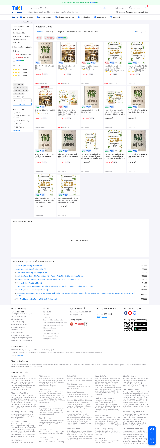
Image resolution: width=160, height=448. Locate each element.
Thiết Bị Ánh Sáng (135, 416)
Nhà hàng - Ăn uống (105, 421)
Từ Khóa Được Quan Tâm (133, 429)
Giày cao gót (43, 409)
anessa (116, 364)
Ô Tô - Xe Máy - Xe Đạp (104, 429)
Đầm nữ (46, 378)
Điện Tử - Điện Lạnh (131, 376)
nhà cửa (63, 12)
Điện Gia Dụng (16, 440)
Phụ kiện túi (59, 434)
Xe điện (114, 431)
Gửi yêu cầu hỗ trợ (17, 319)
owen (45, 364)
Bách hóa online (105, 387)
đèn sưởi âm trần (132, 443)
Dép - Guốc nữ (53, 409)
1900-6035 (20, 312)
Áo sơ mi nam (51, 394)
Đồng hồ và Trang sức (75, 392)
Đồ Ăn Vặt (74, 436)
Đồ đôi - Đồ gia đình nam (53, 397)
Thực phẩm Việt (28, 397)
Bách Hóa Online (73, 429)
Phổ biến (39, 32)
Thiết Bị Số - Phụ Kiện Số (104, 398)
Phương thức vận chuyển (19, 324)
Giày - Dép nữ (44, 406)
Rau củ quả (18, 397)
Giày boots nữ (46, 412)
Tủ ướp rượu (143, 386)
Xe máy (101, 433)
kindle (99, 364)
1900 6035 (19, 355)
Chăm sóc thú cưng (73, 431)
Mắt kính (84, 386)
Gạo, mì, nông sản (21, 401)
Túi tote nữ (51, 434)
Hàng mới (60, 32)
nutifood (93, 364)
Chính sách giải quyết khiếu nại (53, 325)
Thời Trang (112, 378)
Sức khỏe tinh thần (19, 33)
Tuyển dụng (46, 317)
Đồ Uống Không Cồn (78, 438)
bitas (144, 364)
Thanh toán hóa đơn (101, 418)
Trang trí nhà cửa (72, 414)
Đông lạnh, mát (24, 399)
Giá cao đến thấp (91, 32)
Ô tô (106, 433)
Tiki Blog (46, 314)
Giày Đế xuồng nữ (51, 414)
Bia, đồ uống (18, 402)
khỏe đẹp (55, 12)
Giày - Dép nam (45, 418)
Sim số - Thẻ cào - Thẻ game (111, 425)
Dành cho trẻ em (20, 404)
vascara (13, 364)
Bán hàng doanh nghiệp (50, 336)
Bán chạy (49, 32)
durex (56, 364)
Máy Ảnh (140, 425)
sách (69, 12)
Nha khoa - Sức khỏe (107, 423)
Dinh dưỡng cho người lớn (23, 386)
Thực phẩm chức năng (22, 426)
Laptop (85, 408)
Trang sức (70, 394)
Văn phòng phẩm (111, 441)
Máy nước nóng (135, 384)
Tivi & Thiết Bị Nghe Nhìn (106, 392)
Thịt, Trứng (21, 395)
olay (128, 364)
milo (71, 364)
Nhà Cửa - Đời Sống (74, 412)
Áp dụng (22, 104)
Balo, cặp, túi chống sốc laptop (80, 379)
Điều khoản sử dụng (49, 328)
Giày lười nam (43, 420)
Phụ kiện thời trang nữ (74, 386)
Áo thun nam (43, 392)
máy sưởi (126, 431)
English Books (106, 442)
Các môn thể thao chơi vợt (135, 401)
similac (132, 364)
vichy (31, 366)
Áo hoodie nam (48, 395)
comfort (138, 364)
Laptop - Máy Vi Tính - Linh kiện (79, 400)
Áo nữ (41, 378)
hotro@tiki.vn (27, 338)
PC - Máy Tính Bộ (76, 408)
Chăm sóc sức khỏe (19, 39)
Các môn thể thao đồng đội (136, 401)
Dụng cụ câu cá (132, 399)
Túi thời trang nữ (45, 429)
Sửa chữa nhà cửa (76, 416)
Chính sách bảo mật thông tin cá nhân (55, 322)
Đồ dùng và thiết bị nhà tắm (80, 419)
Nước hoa (18, 434)
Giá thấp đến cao (74, 32)
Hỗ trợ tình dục (27, 434)
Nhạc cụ (82, 423)
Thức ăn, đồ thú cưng (21, 406)
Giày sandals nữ (50, 410)
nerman (105, 364)
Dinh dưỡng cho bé (21, 384)
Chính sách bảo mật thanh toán (53, 320)
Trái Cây (13, 395)
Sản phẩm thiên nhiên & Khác (22, 430)
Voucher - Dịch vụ (102, 415)
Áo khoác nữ (54, 380)
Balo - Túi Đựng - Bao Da (135, 419)
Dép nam (49, 422)
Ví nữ (59, 432)
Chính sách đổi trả (16, 330)
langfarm (21, 366)
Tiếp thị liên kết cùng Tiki (51, 333)
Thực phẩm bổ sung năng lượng (136, 405)
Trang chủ (122, 8)
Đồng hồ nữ (78, 394)
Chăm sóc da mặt (16, 424)
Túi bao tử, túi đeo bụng (56, 442)
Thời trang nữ (44, 376)
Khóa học (112, 418)
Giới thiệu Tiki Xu (48, 330)
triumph (87, 364)
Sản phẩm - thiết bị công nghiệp (108, 390)
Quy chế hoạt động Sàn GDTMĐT (80, 312)
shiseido (14, 366)
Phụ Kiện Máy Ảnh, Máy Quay (132, 414)
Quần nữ (52, 378)
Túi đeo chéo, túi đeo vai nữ (48, 432)
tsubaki (39, 366)
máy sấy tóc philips (137, 433)
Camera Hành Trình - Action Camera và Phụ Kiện (135, 417)
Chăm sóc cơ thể (20, 427)
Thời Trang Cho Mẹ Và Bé (19, 378)
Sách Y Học (16, 42)
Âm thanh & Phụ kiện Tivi (131, 378)
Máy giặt (129, 382)
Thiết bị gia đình (28, 442)
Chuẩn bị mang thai (21, 389)
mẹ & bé (47, 12)
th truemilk (33, 364)
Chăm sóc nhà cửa (23, 408)
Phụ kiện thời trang (74, 384)
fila (35, 366)
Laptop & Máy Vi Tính (110, 389)
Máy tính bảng (19, 418)
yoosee (122, 364)
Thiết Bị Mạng (78, 406)
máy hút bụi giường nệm (135, 439)
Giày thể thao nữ (139, 404)
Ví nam (41, 440)
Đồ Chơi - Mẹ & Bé (18, 376)
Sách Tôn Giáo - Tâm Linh (21, 36)
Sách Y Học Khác (18, 30)
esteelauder (25, 364)
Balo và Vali (71, 376)
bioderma (62, 364)
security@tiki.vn (27, 340)
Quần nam (51, 392)
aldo (82, 364)
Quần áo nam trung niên (50, 401)
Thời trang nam (45, 389)
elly (67, 364)
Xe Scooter (112, 433)
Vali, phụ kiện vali (86, 380)
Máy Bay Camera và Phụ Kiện (135, 424)
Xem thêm (17, 130)
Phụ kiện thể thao (135, 395)
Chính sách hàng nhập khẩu (20, 335)
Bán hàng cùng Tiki (76, 314)
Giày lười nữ (55, 412)
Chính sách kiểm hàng (18, 327)
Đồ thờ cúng (74, 423)
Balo (68, 378)
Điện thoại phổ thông (21, 416)
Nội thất (76, 418)
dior (18, 364)
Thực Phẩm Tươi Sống (19, 393)
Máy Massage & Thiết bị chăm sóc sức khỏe (23, 428)
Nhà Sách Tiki (100, 438)
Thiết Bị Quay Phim (134, 423)
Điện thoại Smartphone (18, 414)
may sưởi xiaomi (133, 436)
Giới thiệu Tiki (47, 312)
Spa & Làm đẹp (109, 419)
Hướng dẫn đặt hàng (17, 322)
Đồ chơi (31, 378)
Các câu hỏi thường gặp (18, 316)
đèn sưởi (133, 431)
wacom (111, 364)
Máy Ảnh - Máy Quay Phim (133, 412)
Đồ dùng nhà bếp (16, 442)
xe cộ (41, 12)
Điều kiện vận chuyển (49, 338)
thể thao (75, 12)
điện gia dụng (33, 12)
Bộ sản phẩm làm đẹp (23, 435)
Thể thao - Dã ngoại (104, 382)
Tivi (128, 384)
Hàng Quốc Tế (100, 376)
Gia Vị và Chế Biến (76, 434)
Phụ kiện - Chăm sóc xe (103, 431)
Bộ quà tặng (76, 440)
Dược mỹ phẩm (29, 436)
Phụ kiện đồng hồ (76, 396)
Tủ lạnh (129, 380)
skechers (76, 364)
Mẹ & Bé (107, 386)
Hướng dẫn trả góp (17, 332)
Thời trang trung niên (49, 386)
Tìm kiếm (103, 8)
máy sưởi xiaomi (137, 438)
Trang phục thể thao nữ (130, 392)
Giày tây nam (53, 420)
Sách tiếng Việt (100, 441)
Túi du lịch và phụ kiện (78, 378)
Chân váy (53, 382)
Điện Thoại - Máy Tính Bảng (22, 412)
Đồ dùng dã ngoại (136, 394)
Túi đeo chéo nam (50, 440)
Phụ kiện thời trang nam (79, 387)
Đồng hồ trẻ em (88, 396)
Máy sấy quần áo (133, 386)
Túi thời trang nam (46, 437)
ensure (50, 364)
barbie (40, 364)
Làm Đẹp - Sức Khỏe (19, 421)
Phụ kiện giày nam (49, 424)
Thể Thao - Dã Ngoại (131, 389)
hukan (27, 366)
